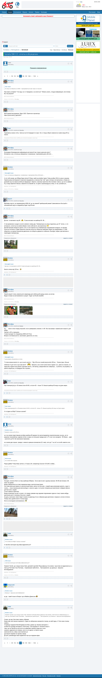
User (9, 128)
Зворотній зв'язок (37, 675)
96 (18, 76)
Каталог (31, 12)
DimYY (10, 199)
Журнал (24, 12)
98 (23, 76)
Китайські (64, 50)
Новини (4, 12)
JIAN (9, 533)
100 (29, 76)
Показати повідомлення (38, 68)
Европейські (56, 50)
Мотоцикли (15, 50)
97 (20, 76)
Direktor (10, 167)
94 (12, 76)
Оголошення (17, 12)
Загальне (25, 50)
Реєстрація (92, 12)
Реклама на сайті (51, 675)
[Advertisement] (47, 4)
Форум (10, 12)
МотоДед (11, 80)
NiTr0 (9, 424)
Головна (6, 50)
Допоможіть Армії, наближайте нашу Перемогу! (38, 16)
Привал (37, 12)
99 (26, 76)
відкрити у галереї (67, 238)
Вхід (98, 12)
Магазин (58, 675)
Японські (70, 50)
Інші (51, 50)
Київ (81, 1)
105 (34, 76)
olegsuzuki (11, 585)
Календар (44, 12)
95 (15, 76)
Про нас (44, 675)
